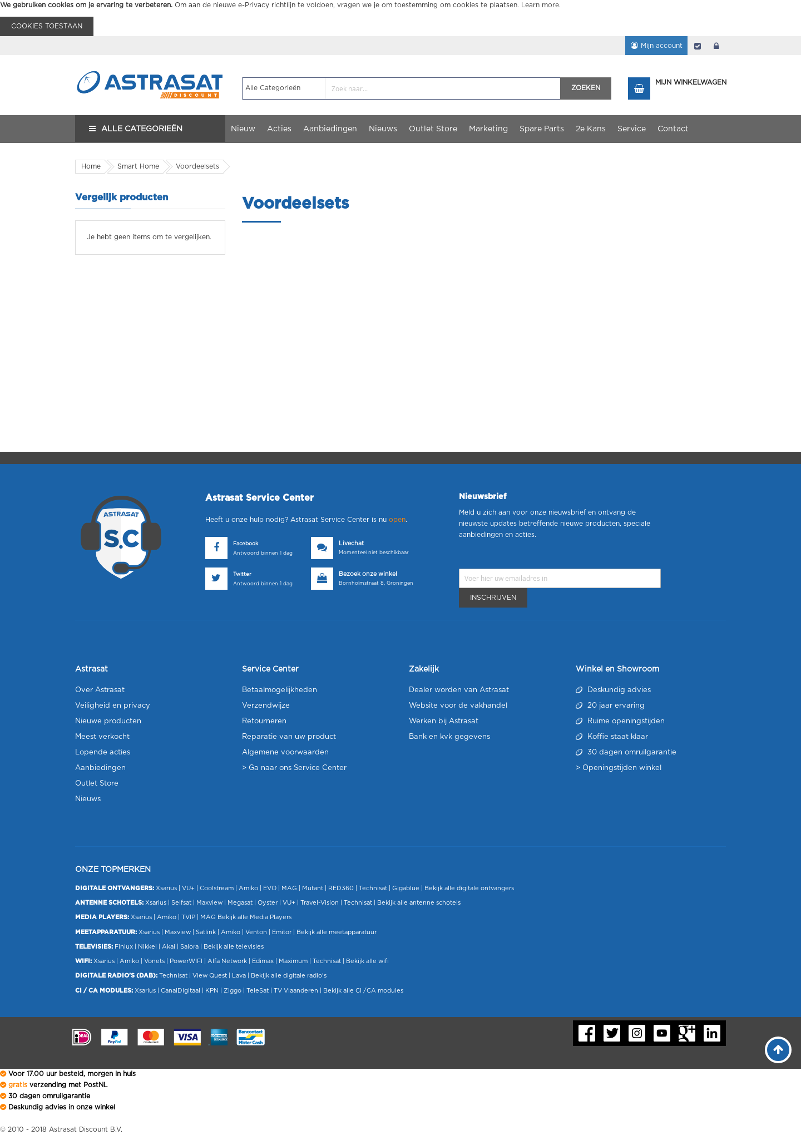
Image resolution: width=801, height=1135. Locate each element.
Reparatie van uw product (289, 737)
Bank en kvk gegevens (449, 737)
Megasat (240, 903)
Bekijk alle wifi (367, 961)
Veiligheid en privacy (112, 705)
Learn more (540, 5)
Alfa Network (227, 961)
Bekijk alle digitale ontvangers (469, 888)
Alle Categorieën (141, 129)
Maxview (209, 903)
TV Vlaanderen (296, 991)
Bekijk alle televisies (234, 947)
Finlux (124, 947)
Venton (256, 932)
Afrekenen (697, 45)
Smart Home (138, 166)
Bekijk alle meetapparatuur (336, 932)
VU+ (188, 888)
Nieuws (88, 799)
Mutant (312, 888)
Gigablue (405, 888)
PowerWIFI (186, 961)
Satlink (206, 932)
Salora (189, 947)
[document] (400, 18)
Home (91, 166)
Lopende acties (102, 752)
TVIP (188, 917)
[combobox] (401, 88)
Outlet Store (96, 783)
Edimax (263, 961)
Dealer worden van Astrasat (459, 690)
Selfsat (181, 903)
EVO (269, 888)
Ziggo (232, 991)
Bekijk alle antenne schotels (419, 903)
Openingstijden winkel (621, 768)
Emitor (281, 932)
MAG (289, 888)
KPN (212, 991)
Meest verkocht (102, 737)
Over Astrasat (100, 690)
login (716, 45)
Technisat (373, 888)
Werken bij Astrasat (443, 721)
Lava (240, 976)
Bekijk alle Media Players (254, 917)
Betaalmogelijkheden (279, 690)
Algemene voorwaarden (285, 752)
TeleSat (257, 991)
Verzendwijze (266, 705)
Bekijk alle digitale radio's (289, 976)
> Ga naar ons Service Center (294, 768)
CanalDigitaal (180, 991)
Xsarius (166, 888)
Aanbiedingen (100, 768)
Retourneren (264, 721)
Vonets (154, 961)
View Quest (209, 976)
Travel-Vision (319, 903)
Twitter (242, 574)
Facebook (245, 543)
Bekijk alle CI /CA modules (363, 991)
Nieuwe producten (108, 721)
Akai (168, 947)
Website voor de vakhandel (458, 705)
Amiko (248, 888)
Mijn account (661, 45)
